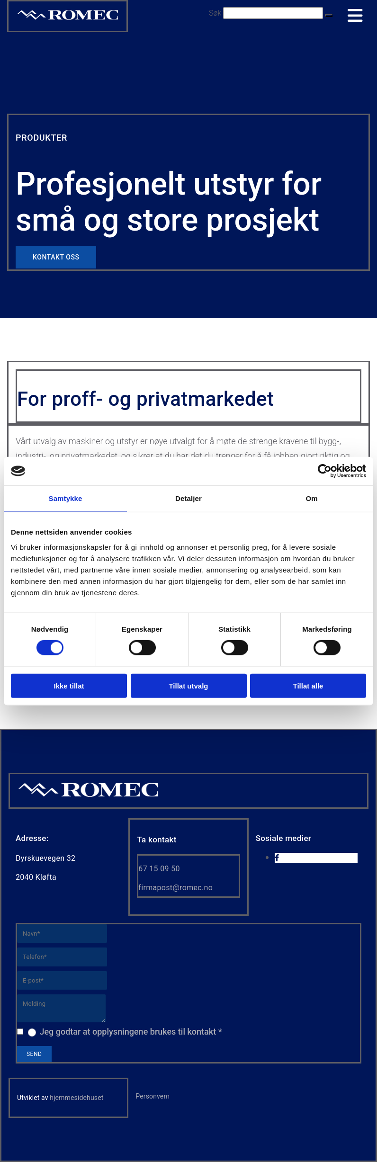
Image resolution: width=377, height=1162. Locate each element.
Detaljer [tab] (188, 498)
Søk (215, 13)
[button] (328, 15)
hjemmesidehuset (76, 1097)
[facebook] (277, 858)
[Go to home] (67, 18)
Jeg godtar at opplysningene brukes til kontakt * (130, 1032)
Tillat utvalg (188, 685)
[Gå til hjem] (88, 795)
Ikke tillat (69, 685)
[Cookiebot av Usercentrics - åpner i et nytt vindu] (324, 471)
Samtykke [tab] (65, 498)
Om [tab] (311, 498)
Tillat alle (308, 685)
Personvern (152, 1096)
